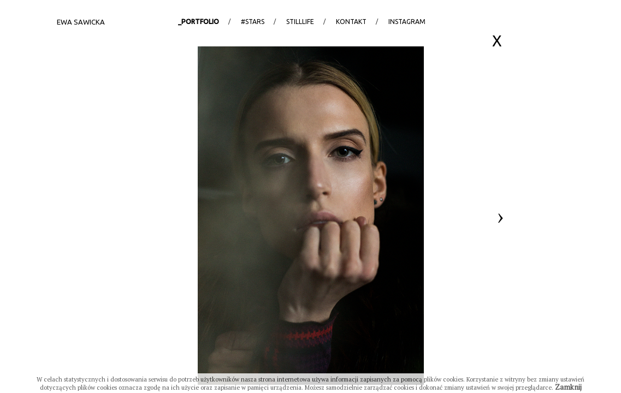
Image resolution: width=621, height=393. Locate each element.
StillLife (300, 21)
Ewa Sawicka (81, 22)
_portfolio (198, 21)
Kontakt (351, 21)
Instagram (406, 21)
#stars (252, 21)
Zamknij (568, 387)
